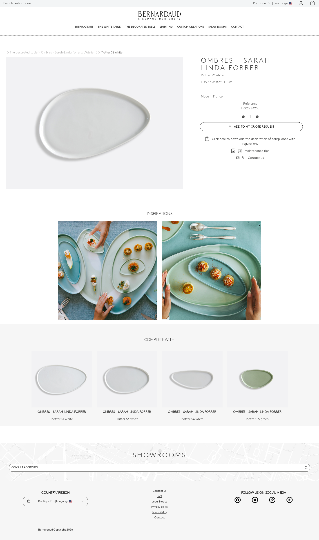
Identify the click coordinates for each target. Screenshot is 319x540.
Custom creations (190, 27)
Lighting (166, 27)
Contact (237, 27)
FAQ (159, 496)
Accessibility (159, 512)
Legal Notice (159, 501)
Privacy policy (159, 507)
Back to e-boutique (17, 3)
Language (272, 3)
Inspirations (84, 27)
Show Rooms (217, 27)
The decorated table (140, 27)
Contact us (159, 491)
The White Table (109, 27)
